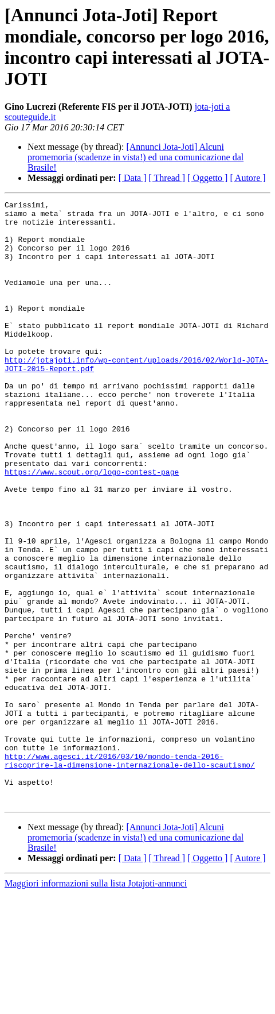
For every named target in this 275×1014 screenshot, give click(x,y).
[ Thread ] (167, 178)
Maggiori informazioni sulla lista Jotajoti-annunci (96, 1004)
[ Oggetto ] (207, 178)
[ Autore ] (247, 178)
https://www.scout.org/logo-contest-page (92, 527)
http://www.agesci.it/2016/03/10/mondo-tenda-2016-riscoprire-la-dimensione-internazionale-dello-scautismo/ (130, 873)
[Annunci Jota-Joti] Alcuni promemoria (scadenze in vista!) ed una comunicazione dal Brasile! (135, 157)
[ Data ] (133, 178)
